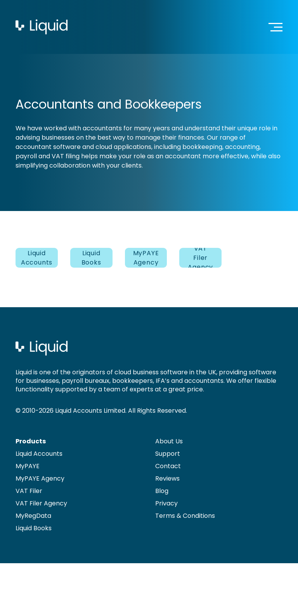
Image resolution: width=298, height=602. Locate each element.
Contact (168, 466)
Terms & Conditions (185, 515)
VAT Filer (29, 490)
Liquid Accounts (36, 258)
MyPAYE (28, 466)
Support (167, 453)
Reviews (167, 478)
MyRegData (33, 515)
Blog (161, 490)
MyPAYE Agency (146, 258)
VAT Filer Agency (200, 258)
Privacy (166, 503)
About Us (169, 441)
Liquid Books (91, 258)
